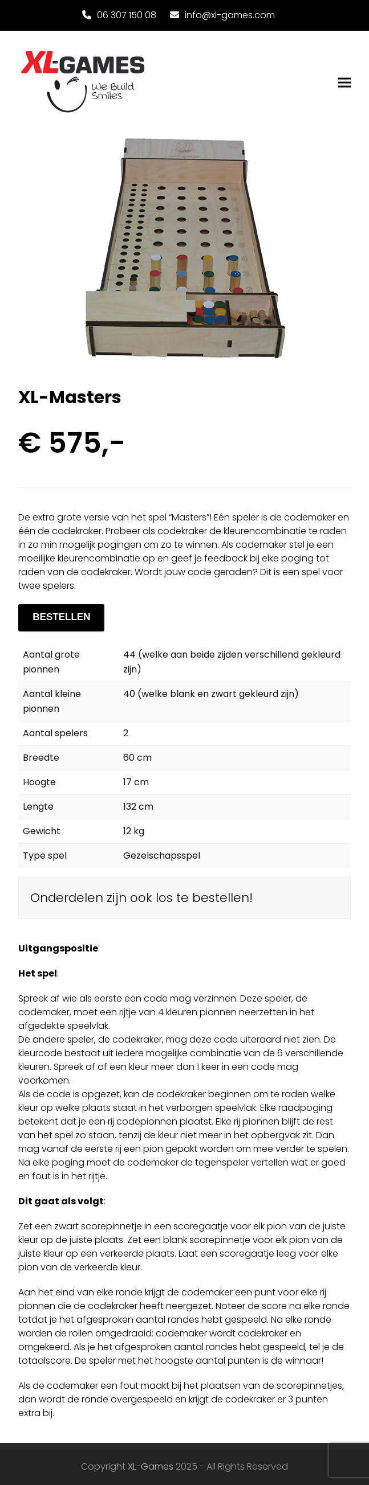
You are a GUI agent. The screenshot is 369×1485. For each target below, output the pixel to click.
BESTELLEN (61, 617)
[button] (344, 83)
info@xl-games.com (230, 15)
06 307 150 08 (126, 15)
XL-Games (150, 1466)
